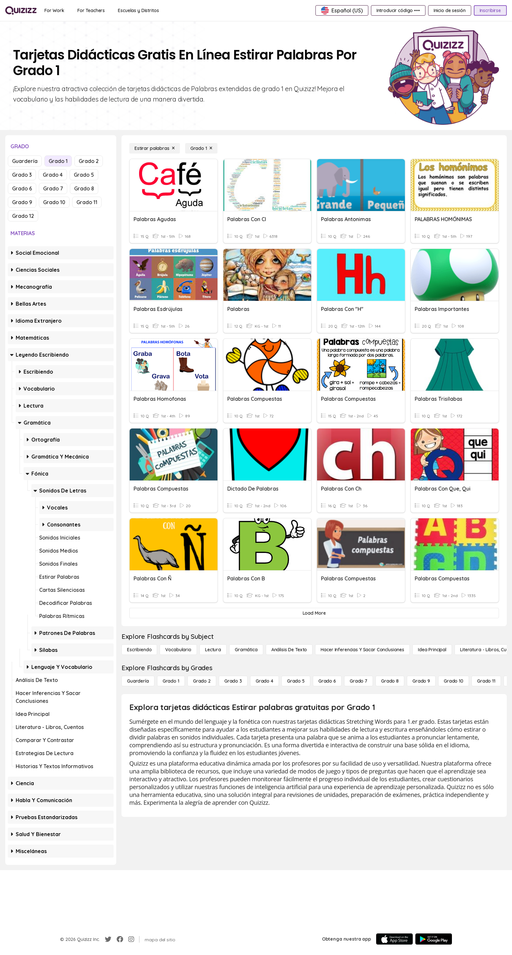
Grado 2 (89, 161)
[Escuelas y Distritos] (138, 10)
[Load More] (314, 613)
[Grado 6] (327, 681)
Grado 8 (84, 188)
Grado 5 (84, 174)
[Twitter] (108, 939)
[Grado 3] (233, 681)
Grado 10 (54, 202)
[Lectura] (213, 649)
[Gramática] (246, 649)
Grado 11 (86, 202)
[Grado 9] (421, 681)
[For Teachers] (91, 10)
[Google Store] (433, 939)
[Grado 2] (201, 681)
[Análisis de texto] (289, 649)
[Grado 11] (486, 681)
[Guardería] (137, 681)
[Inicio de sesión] (449, 10)
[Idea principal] (432, 649)
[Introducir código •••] (398, 10)
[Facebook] (120, 939)
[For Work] (54, 10)
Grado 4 (53, 174)
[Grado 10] (453, 681)
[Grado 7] (358, 681)
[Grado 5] (295, 681)
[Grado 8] (390, 681)
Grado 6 (22, 188)
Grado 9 (22, 202)
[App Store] (394, 939)
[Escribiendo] (139, 649)
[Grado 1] (201, 148)
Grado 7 (53, 188)
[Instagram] (131, 939)
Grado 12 (23, 216)
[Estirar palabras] (154, 148)
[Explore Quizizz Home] (21, 10)
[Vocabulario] (178, 649)
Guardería (25, 161)
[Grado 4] (264, 681)
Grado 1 (58, 161)
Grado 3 (22, 174)
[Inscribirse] (490, 10)
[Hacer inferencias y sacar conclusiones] (362, 649)
